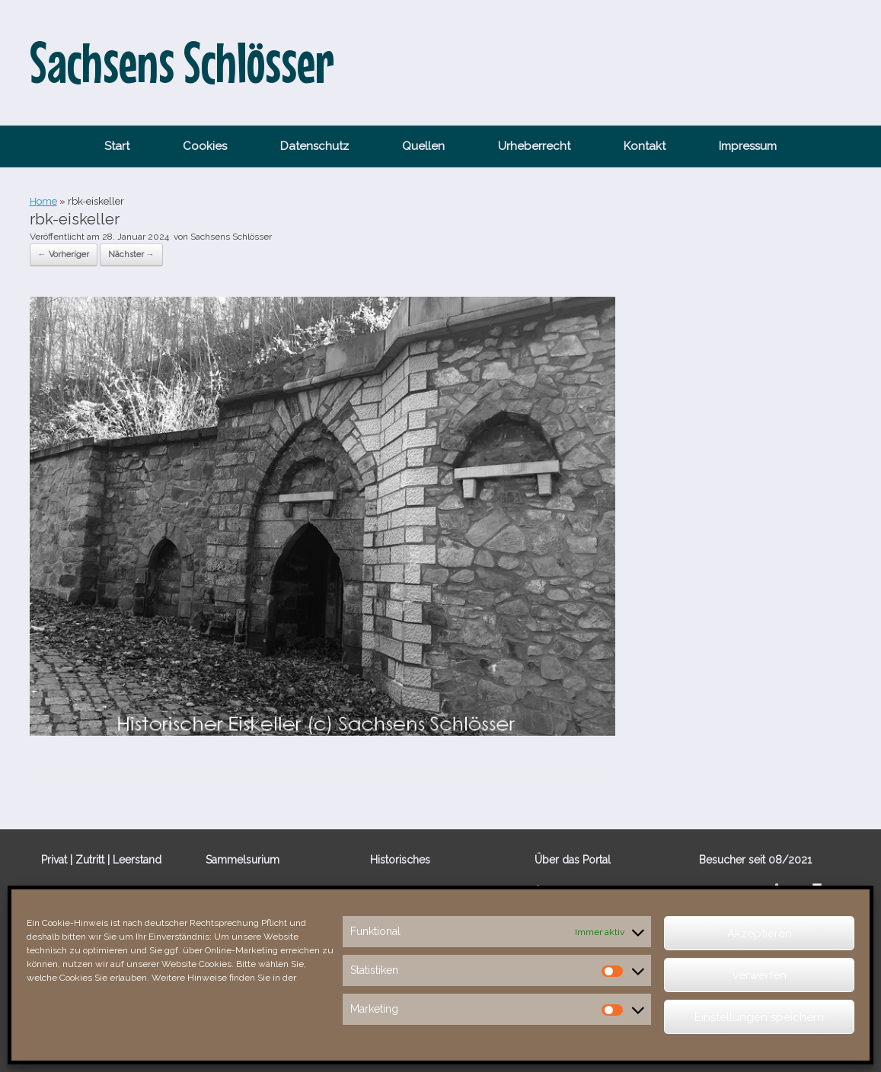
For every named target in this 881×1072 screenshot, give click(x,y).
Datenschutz (314, 146)
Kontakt (645, 146)
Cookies (205, 146)
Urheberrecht (534, 146)
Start (116, 146)
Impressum (748, 146)
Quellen (423, 146)
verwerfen (760, 975)
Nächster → (131, 254)
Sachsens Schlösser (231, 236)
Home (43, 201)
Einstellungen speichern (759, 1017)
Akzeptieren (759, 933)
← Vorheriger (63, 254)
